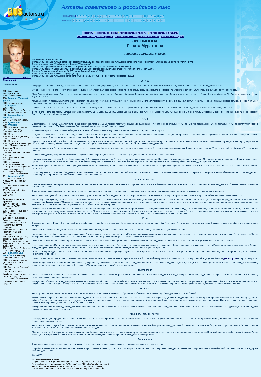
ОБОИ (114, 33)
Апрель (12, 105)
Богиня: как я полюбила (13, 254)
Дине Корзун (230, 258)
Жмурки (12, 125)
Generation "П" (16, 176)
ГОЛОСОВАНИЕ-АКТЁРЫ (133, 33)
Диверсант (14, 122)
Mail (31, 19)
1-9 (157, 20)
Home (26, 19)
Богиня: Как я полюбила (13, 116)
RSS (39, 19)
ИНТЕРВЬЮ (102, 33)
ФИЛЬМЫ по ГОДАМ (172, 36)
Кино (24, 10)
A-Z (162, 16)
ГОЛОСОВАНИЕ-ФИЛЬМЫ (164, 33)
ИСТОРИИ (88, 33)
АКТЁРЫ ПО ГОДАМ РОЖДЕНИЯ (95, 36)
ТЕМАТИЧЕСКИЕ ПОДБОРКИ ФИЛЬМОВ (137, 36)
